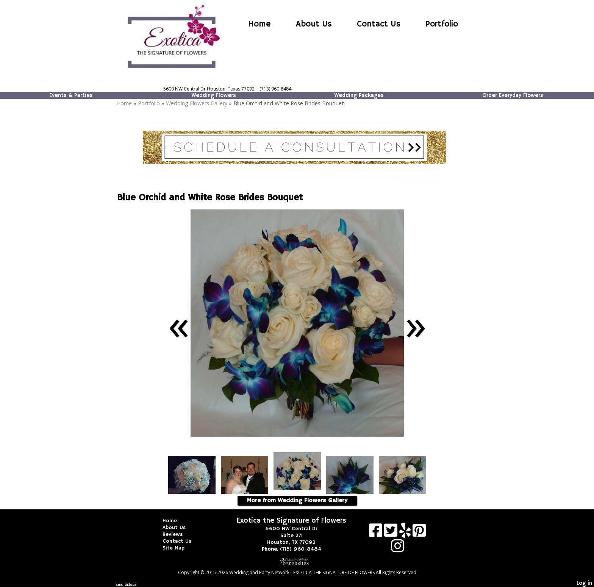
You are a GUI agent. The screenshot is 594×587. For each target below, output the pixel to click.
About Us (314, 24)
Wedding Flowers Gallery (196, 103)
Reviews (178, 534)
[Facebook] (376, 533)
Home (259, 24)
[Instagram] (397, 548)
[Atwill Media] (297, 561)
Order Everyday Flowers (512, 95)
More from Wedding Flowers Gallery (297, 500)
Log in (584, 583)
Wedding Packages (359, 95)
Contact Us (378, 24)
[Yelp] (406, 533)
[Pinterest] (419, 533)
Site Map (179, 548)
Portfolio (441, 24)
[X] (391, 533)
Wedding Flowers (213, 95)
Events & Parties (71, 95)
